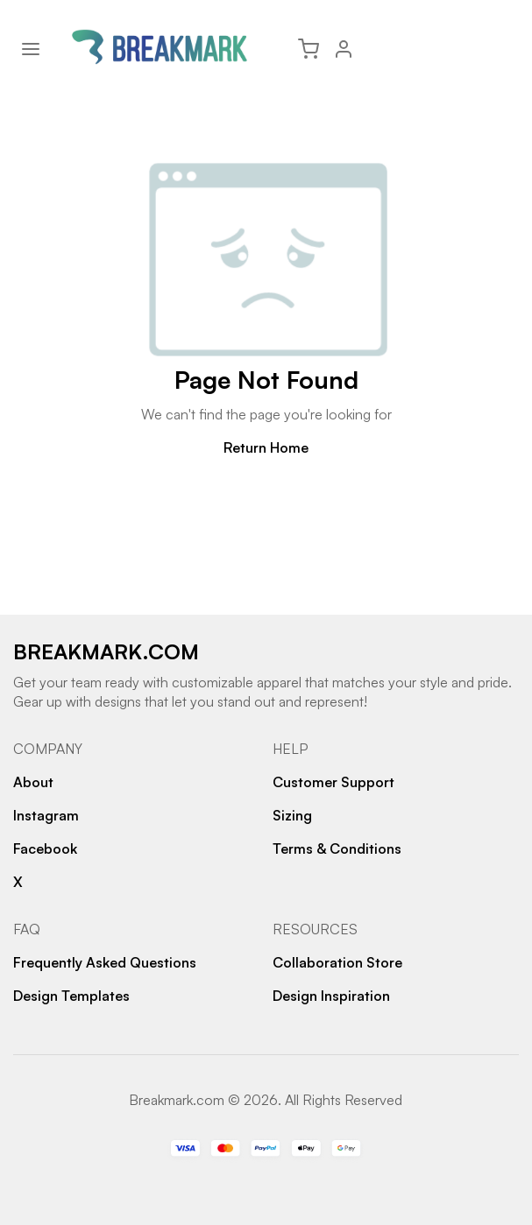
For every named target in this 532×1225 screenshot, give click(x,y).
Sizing (292, 815)
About (33, 782)
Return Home (266, 447)
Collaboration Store (337, 962)
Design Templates (71, 995)
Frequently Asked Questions (104, 962)
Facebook (45, 848)
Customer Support (333, 782)
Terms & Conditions (337, 848)
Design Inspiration (331, 995)
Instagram (46, 815)
